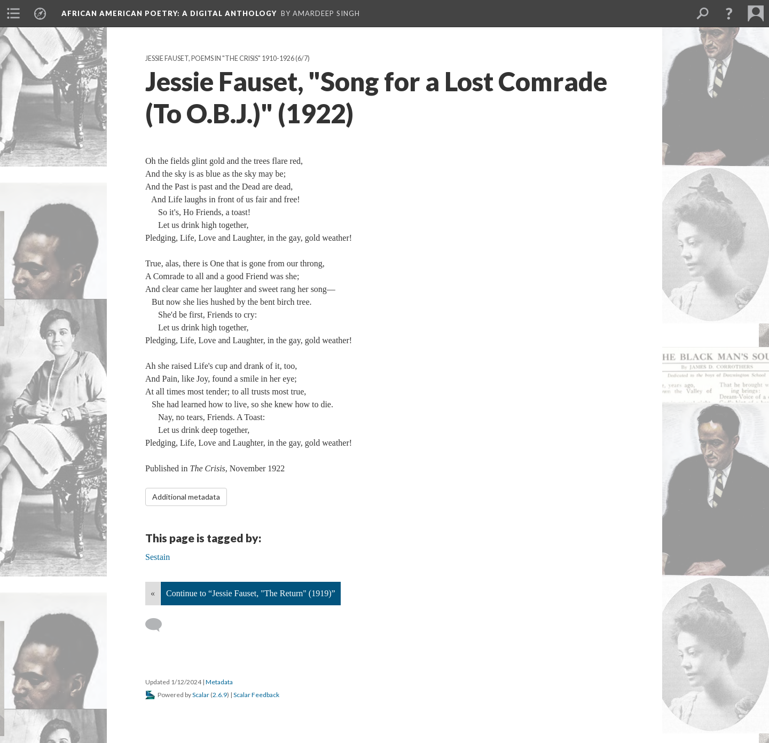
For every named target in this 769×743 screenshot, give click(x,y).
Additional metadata (186, 496)
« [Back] (153, 593)
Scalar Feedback (256, 695)
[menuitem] (13, 13)
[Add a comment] (158, 625)
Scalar (200, 695)
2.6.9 (220, 695)
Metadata (219, 682)
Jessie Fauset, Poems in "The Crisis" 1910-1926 (219, 58)
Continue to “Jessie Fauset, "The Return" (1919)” (250, 593)
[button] (729, 13)
